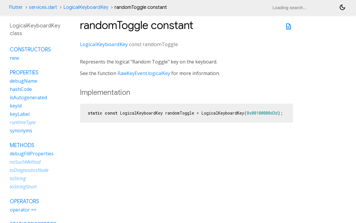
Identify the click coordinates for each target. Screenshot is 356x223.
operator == (23, 209)
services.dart (43, 7)
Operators (24, 201)
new (14, 58)
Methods (22, 145)
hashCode (21, 89)
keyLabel (20, 114)
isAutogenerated (28, 97)
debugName (23, 81)
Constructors (30, 49)
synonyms (21, 130)
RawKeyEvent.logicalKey (143, 73)
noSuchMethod (25, 162)
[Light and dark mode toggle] (342, 7)
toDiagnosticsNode (29, 170)
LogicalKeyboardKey (85, 7)
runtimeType (23, 122)
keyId (16, 105)
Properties (24, 72)
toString (18, 178)
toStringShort (23, 186)
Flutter (16, 7)
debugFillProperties (32, 153)
